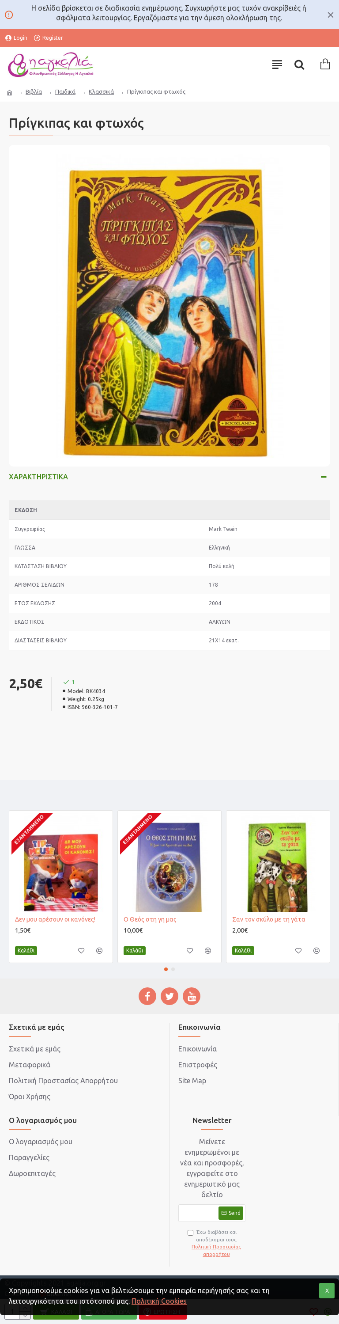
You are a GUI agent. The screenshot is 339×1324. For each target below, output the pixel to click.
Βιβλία (34, 91)
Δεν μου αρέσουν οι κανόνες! (55, 919)
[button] (166, 969)
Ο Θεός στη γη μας (150, 919)
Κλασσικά (101, 91)
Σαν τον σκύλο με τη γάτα (268, 919)
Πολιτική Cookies (159, 1301)
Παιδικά (65, 91)
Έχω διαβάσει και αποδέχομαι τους (216, 1243)
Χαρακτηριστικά (38, 477)
